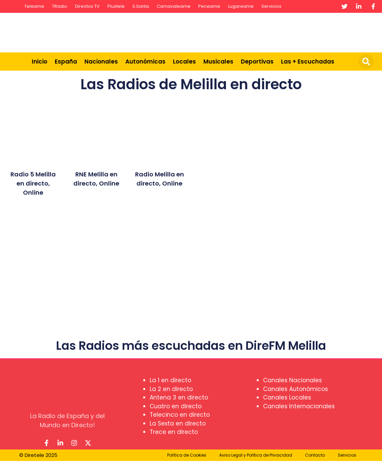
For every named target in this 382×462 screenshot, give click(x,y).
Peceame (209, 6)
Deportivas (257, 61)
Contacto (315, 456)
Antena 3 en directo (179, 397)
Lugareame (241, 6)
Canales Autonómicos (295, 389)
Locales (184, 61)
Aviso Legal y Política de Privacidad (255, 456)
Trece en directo (174, 432)
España (66, 61)
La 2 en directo (171, 389)
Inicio (39, 61)
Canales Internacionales (299, 406)
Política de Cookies (186, 456)
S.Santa (140, 6)
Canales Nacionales (292, 380)
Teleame (34, 6)
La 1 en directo (170, 380)
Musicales (218, 61)
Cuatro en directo (176, 406)
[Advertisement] (256, 31)
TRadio (59, 6)
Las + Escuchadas (307, 61)
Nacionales (101, 61)
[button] (366, 61)
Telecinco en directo (180, 415)
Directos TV (87, 6)
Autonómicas (145, 61)
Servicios (271, 6)
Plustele (116, 6)
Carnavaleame (173, 6)
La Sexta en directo (178, 423)
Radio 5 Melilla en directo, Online (33, 183)
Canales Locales (287, 397)
